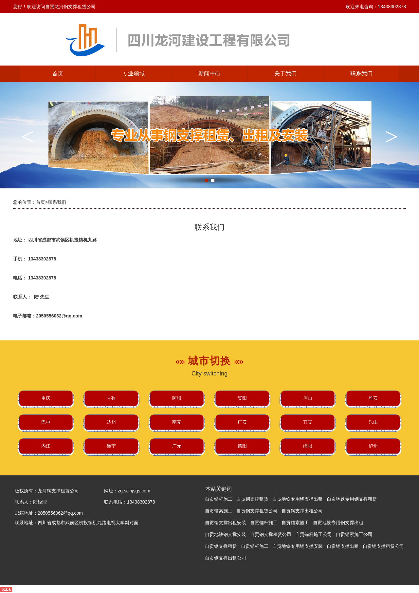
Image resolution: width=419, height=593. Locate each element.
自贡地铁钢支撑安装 (225, 534)
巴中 (45, 422)
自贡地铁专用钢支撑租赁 (352, 499)
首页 (57, 73)
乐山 (373, 422)
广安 (242, 422)
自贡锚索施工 (218, 510)
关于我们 (285, 73)
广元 (176, 446)
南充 (176, 422)
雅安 (373, 398)
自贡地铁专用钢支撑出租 (297, 499)
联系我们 (361, 73)
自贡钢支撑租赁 (252, 499)
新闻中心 (209, 73)
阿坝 (176, 398)
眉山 (307, 398)
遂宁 (111, 446)
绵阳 (307, 446)
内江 (45, 446)
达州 (111, 422)
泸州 (373, 446)
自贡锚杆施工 (218, 499)
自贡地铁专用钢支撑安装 (297, 546)
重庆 (45, 398)
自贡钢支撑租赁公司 (257, 510)
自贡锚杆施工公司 (313, 534)
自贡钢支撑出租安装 (225, 522)
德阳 (242, 446)
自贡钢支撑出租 (343, 546)
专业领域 (133, 73)
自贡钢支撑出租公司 (302, 510)
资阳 (242, 398)
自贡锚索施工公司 (354, 534)
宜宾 (307, 422)
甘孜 (111, 398)
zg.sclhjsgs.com (134, 490)
